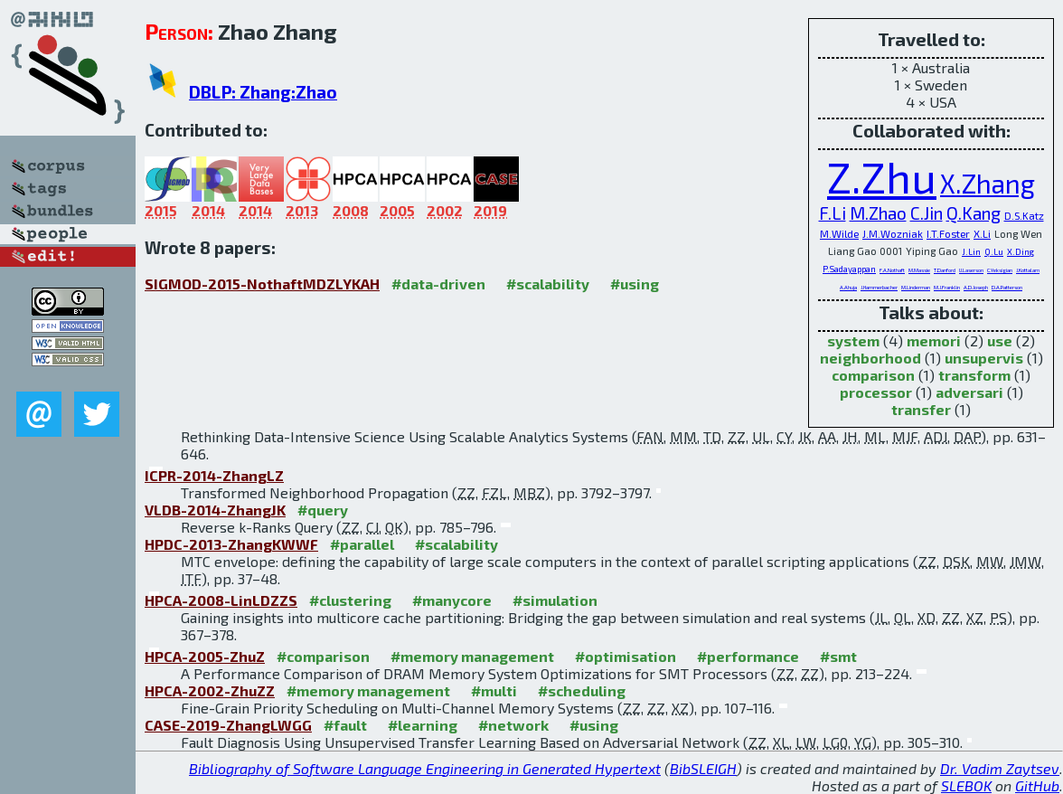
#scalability (547, 283)
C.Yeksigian (999, 270)
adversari (969, 392)
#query (322, 509)
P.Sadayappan (849, 268)
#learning (422, 724)
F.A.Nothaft (892, 270)
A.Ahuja (848, 287)
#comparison (323, 656)
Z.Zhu (881, 176)
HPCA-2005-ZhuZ (205, 656)
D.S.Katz (1024, 215)
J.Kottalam (1027, 270)
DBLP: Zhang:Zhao (263, 91)
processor (876, 392)
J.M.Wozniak (892, 233)
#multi (494, 690)
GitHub (1037, 785)
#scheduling (582, 690)
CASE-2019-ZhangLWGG (228, 724)
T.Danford (944, 270)
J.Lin (971, 251)
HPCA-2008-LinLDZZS (221, 600)
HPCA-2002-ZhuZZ (210, 690)
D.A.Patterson (1007, 287)
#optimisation (625, 656)
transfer (921, 409)
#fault (345, 724)
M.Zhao (878, 213)
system (853, 340)
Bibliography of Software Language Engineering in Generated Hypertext (425, 768)
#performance (748, 656)
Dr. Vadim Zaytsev (999, 768)
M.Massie (919, 270)
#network (513, 724)
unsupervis (984, 357)
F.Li (832, 213)
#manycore (452, 600)
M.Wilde (839, 233)
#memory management (472, 656)
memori (934, 340)
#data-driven (438, 283)
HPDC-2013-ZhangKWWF (231, 544)
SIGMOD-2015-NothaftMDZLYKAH (262, 283)
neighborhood (870, 357)
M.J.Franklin (947, 287)
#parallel (362, 544)
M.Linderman (915, 287)
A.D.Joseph (976, 287)
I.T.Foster (948, 233)
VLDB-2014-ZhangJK (215, 509)
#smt (838, 656)
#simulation (555, 600)
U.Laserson (971, 270)
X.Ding (1020, 251)
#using (634, 283)
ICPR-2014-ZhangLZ (214, 475)
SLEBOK (966, 785)
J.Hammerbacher (879, 287)
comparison (873, 374)
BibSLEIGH (703, 768)
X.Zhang (987, 183)
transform (974, 374)
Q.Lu (993, 251)
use (999, 340)
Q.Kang (973, 213)
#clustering (350, 600)
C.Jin (926, 213)
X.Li (982, 233)
